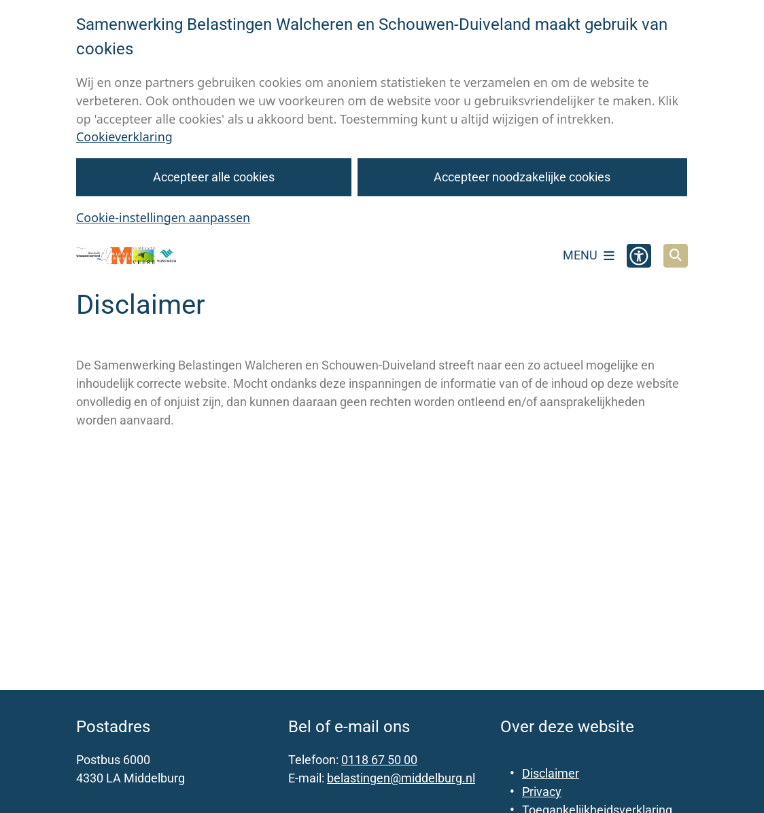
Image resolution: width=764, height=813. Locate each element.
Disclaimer (550, 773)
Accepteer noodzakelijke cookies (522, 177)
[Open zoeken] (675, 256)
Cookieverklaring (124, 136)
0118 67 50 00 (379, 760)
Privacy (541, 791)
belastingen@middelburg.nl (401, 778)
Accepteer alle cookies (214, 177)
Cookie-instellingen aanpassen (163, 217)
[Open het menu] (588, 255)
